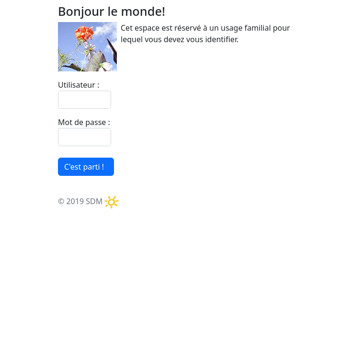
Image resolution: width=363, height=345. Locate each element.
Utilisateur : (78, 85)
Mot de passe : (84, 122)
